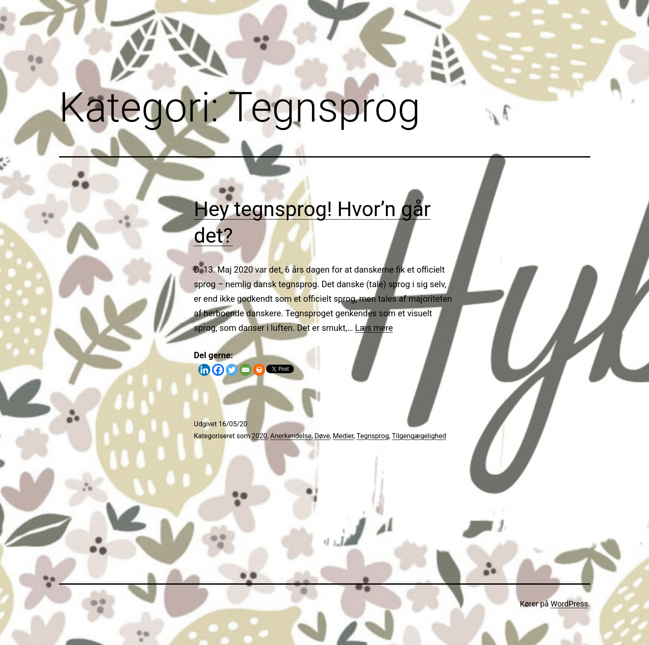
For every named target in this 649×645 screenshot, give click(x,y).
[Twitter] (232, 370)
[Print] (259, 370)
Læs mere (374, 328)
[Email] (245, 370)
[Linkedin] (204, 370)
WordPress (569, 603)
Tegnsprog (372, 436)
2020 (259, 436)
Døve (322, 436)
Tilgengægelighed (419, 436)
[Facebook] (218, 370)
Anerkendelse (291, 436)
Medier (343, 436)
